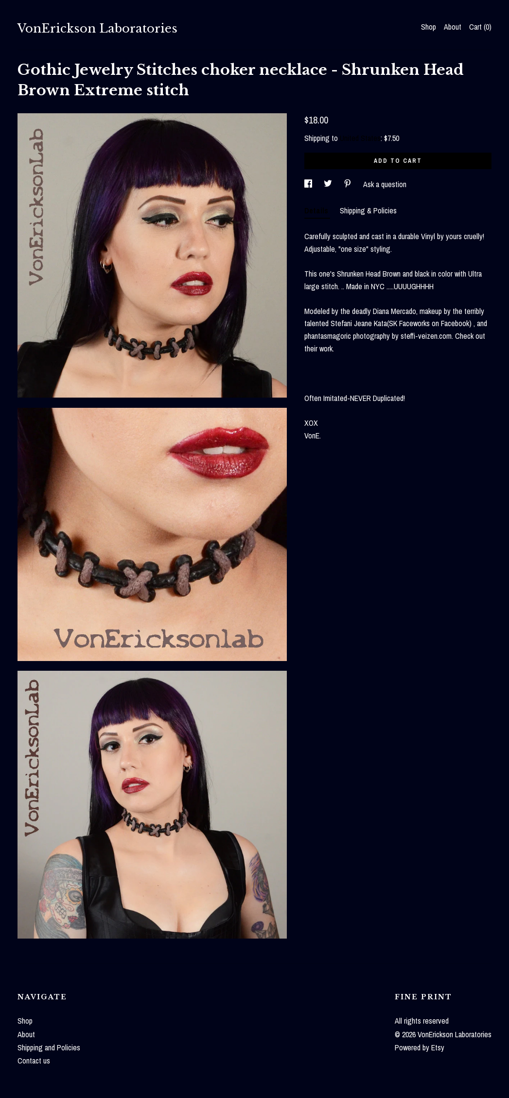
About (452, 26)
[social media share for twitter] (329, 184)
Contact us (34, 1060)
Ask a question (384, 184)
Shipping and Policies (49, 1047)
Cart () (480, 26)
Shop (428, 26)
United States (360, 138)
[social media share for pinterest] (348, 184)
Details (317, 210)
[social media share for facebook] (309, 184)
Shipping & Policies (368, 210)
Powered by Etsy (419, 1047)
